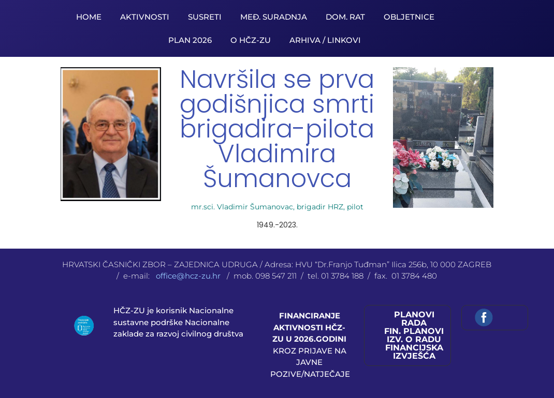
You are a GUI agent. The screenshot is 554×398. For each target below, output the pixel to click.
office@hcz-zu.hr (189, 276)
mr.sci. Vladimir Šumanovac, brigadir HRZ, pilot (277, 206)
